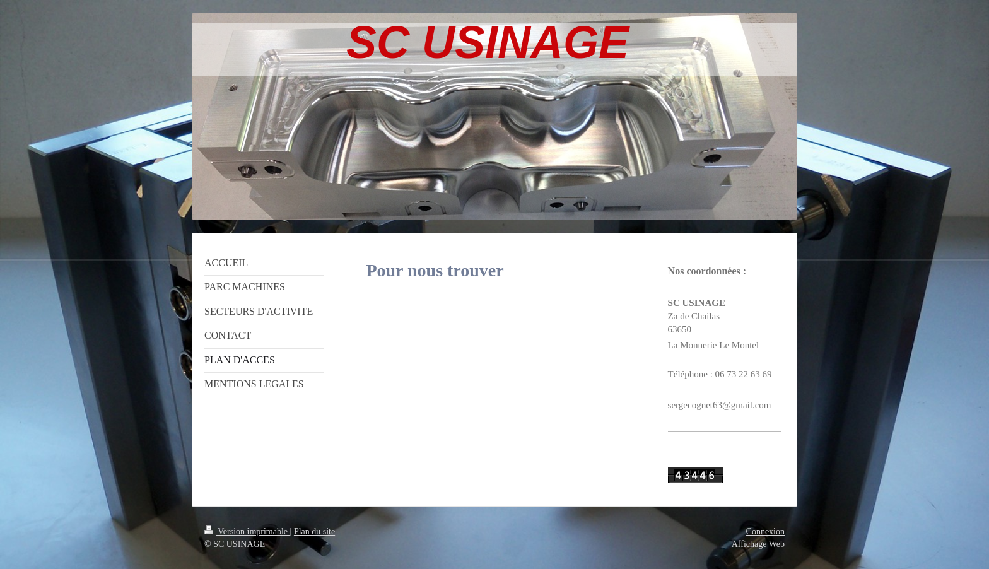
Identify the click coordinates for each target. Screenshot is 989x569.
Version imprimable (247, 531)
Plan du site (314, 531)
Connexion (765, 531)
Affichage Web (758, 544)
